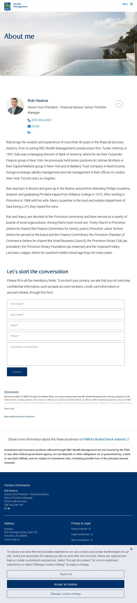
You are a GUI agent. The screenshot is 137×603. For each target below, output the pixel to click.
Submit (17, 371)
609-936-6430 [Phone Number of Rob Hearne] (39, 120)
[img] (68, 44)
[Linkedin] (68, 132)
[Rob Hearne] (119, 103)
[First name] (66, 304)
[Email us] (5, 508)
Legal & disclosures (80, 534)
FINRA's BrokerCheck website (104, 439)
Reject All (66, 574)
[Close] (131, 549)
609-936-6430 (20, 501)
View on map (10, 539)
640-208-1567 (16, 504)
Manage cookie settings (66, 594)
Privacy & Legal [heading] (80, 523)
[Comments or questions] (66, 354)
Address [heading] (9, 523)
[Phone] (66, 336)
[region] (68, 574)
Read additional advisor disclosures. (19, 416)
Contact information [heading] (17, 485)
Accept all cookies (65, 584)
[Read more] (9, 408)
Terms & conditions (80, 540)
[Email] (66, 325)
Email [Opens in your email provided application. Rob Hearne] (33, 126)
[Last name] (66, 314)
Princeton (8, 528)
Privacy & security (79, 528)
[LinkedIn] (9, 508)
